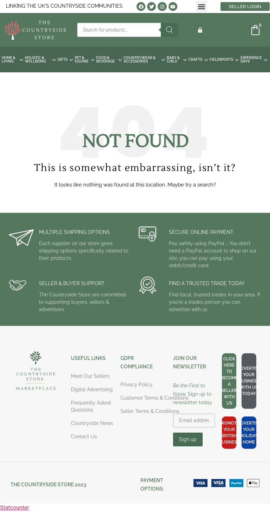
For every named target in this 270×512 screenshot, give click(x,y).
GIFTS (65, 59)
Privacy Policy (136, 384)
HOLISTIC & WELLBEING (40, 59)
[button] (201, 6)
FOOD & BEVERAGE (109, 59)
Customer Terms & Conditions (154, 398)
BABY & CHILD (177, 59)
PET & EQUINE (84, 59)
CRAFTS (198, 59)
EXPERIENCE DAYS (254, 59)
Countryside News (92, 423)
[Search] (169, 30)
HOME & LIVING (12, 59)
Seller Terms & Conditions (149, 411)
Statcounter (14, 507)
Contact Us (84, 436)
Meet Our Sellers (90, 376)
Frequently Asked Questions (91, 406)
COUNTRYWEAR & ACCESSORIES (144, 59)
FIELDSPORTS (224, 59)
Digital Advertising (92, 389)
